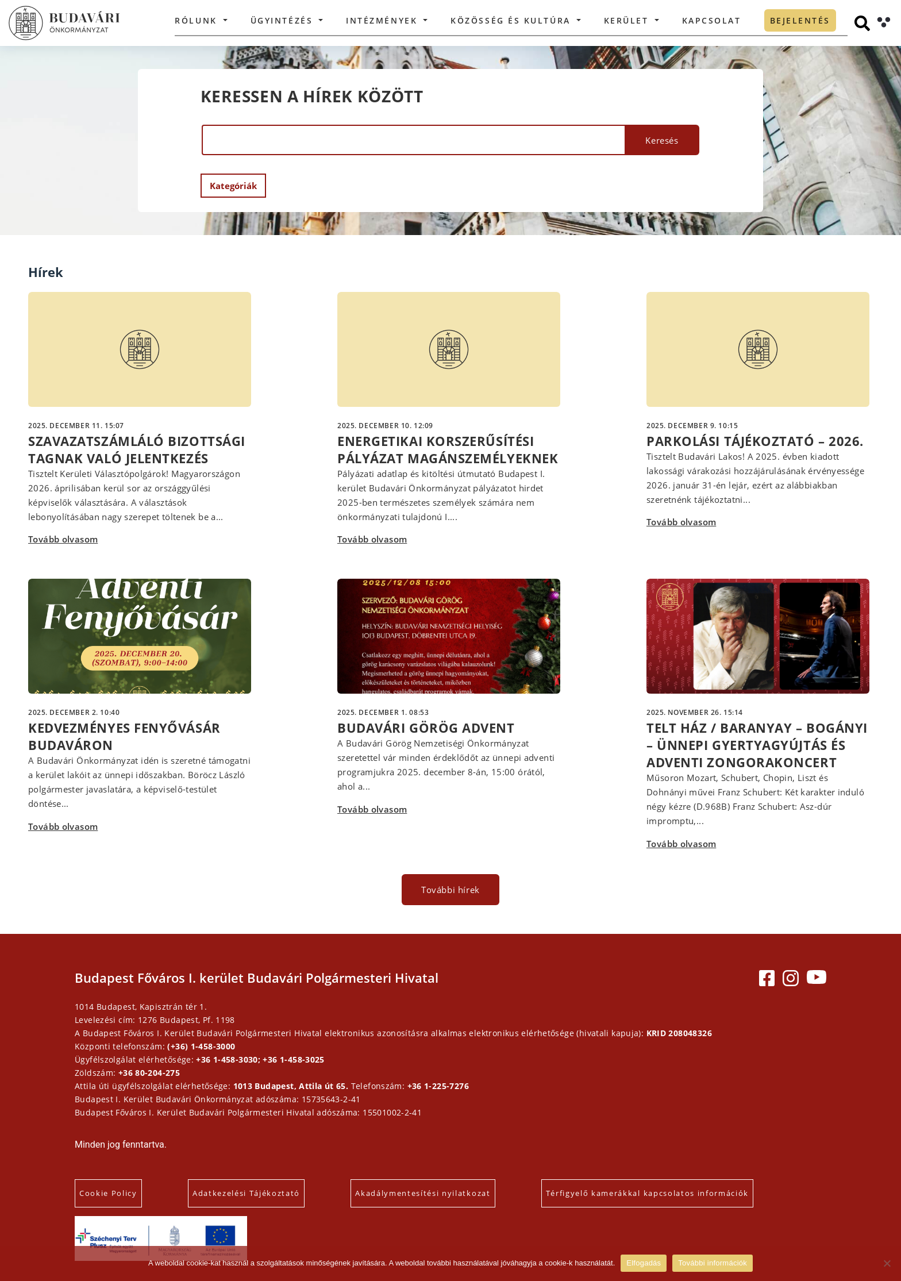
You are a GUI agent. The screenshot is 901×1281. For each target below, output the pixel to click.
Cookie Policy (108, 1193)
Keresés (661, 140)
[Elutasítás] (886, 1263)
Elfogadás (643, 1263)
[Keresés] (862, 23)
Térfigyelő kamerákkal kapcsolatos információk (647, 1193)
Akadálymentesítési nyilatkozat (422, 1193)
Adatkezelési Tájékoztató (246, 1193)
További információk (712, 1263)
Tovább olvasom (63, 539)
